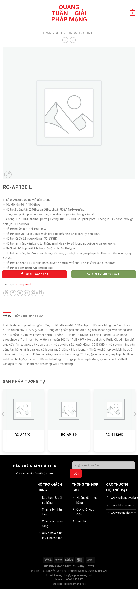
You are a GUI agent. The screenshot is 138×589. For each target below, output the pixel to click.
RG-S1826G (114, 434)
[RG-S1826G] (114, 409)
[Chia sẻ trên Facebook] (13, 293)
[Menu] (5, 13)
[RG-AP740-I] (23, 409)
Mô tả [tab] (7, 315)
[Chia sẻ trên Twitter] (20, 293)
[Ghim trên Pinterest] (34, 293)
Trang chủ (52, 33)
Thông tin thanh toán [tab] (28, 315)
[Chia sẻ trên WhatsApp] (6, 293)
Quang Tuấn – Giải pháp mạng (69, 13)
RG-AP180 (69, 434)
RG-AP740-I (23, 434)
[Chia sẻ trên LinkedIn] (40, 293)
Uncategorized (82, 33)
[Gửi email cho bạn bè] (27, 293)
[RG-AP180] (69, 409)
